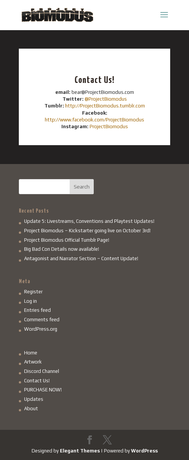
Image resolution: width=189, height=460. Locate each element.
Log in (30, 301)
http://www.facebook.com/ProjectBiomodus (94, 120)
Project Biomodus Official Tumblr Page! (66, 240)
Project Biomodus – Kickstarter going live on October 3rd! (87, 230)
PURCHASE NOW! (43, 390)
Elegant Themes (80, 451)
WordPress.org (40, 329)
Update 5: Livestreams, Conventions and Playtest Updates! (89, 221)
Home (30, 353)
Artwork (33, 362)
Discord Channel (41, 371)
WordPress (144, 451)
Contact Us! (37, 380)
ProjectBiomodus (109, 126)
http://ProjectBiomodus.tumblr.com (105, 106)
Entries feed (37, 310)
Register (33, 291)
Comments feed (41, 319)
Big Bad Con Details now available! (61, 249)
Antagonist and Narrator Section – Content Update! (81, 258)
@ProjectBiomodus (106, 99)
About (31, 408)
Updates (33, 399)
